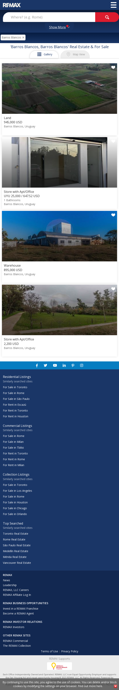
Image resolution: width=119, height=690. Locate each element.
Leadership (10, 585)
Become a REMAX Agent (18, 613)
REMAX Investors (13, 627)
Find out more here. (90, 686)
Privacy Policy (69, 651)
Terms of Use (49, 651)
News (6, 580)
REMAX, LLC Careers (16, 590)
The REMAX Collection (17, 645)
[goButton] (107, 17)
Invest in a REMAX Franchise (20, 608)
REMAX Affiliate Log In (17, 595)
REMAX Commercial (15, 641)
